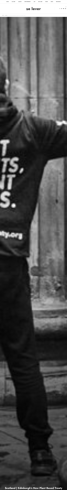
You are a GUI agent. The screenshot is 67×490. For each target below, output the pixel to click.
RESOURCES (58, 1)
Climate (19, 1)
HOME (7, 1)
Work (46, 1)
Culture (13, 1)
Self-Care (40, 1)
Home (3, 15)
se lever (33, 8)
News (52, 1)
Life (34, 1)
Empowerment (27, 1)
